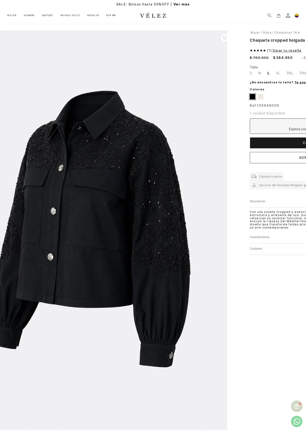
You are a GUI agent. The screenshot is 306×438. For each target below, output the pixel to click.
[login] (288, 15)
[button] (278, 15)
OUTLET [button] (47, 15)
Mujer (255, 32)
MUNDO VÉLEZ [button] (70, 15)
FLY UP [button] (111, 15)
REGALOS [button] (93, 15)
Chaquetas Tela (287, 32)
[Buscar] (270, 15)
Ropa (267, 32)
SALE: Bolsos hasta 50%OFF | (153, 4)
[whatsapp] (296, 421)
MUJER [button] (12, 15)
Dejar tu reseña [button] (286, 50)
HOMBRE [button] (29, 15)
